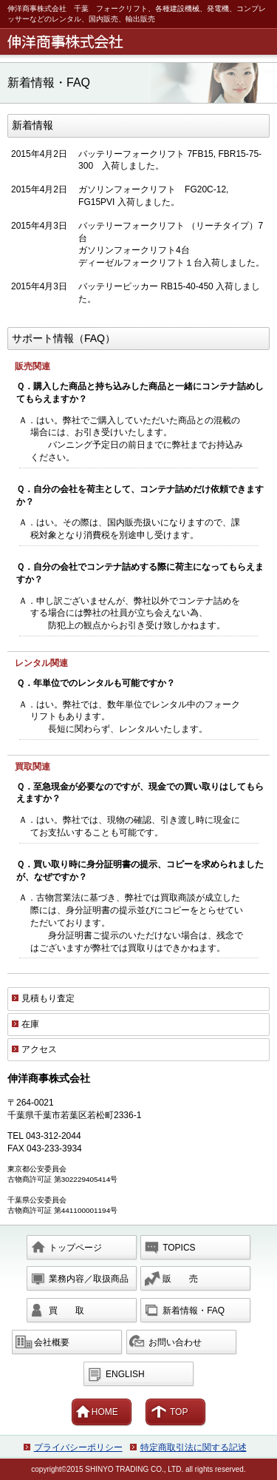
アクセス (39, 1049)
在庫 (30, 1024)
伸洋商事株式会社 (141, 42)
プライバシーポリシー (78, 1447)
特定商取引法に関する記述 (193, 1447)
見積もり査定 (48, 998)
